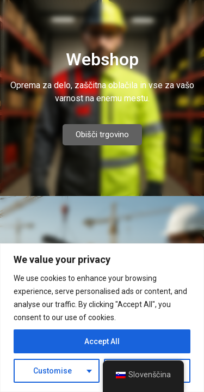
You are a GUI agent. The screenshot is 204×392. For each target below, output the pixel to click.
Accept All (102, 341)
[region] (102, 317)
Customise (52, 370)
